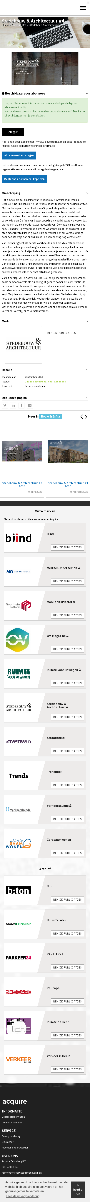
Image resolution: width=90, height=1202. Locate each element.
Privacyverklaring (11, 1136)
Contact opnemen (12, 1122)
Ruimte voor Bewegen (64, 670)
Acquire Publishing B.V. (14, 1161)
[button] (85, 417)
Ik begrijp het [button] (77, 1190)
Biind (50, 534)
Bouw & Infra (19, 25)
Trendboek (54, 772)
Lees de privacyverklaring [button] (22, 1196)
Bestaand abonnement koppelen (24, 179)
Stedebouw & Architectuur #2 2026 (24, 484)
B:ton (50, 886)
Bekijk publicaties (61, 333)
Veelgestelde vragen (13, 1116)
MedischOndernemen (63, 568)
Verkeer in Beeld (59, 1056)
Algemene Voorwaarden (15, 1147)
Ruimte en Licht (58, 1022)
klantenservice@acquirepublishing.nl (22, 1172)
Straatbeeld (56, 738)
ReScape (53, 988)
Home (5, 25)
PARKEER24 (55, 954)
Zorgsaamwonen (59, 840)
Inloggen (13, 132)
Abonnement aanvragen (19, 155)
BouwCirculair (57, 920)
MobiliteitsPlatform (61, 602)
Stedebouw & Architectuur (57, 705)
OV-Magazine (57, 636)
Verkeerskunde (59, 806)
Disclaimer (8, 1141)
